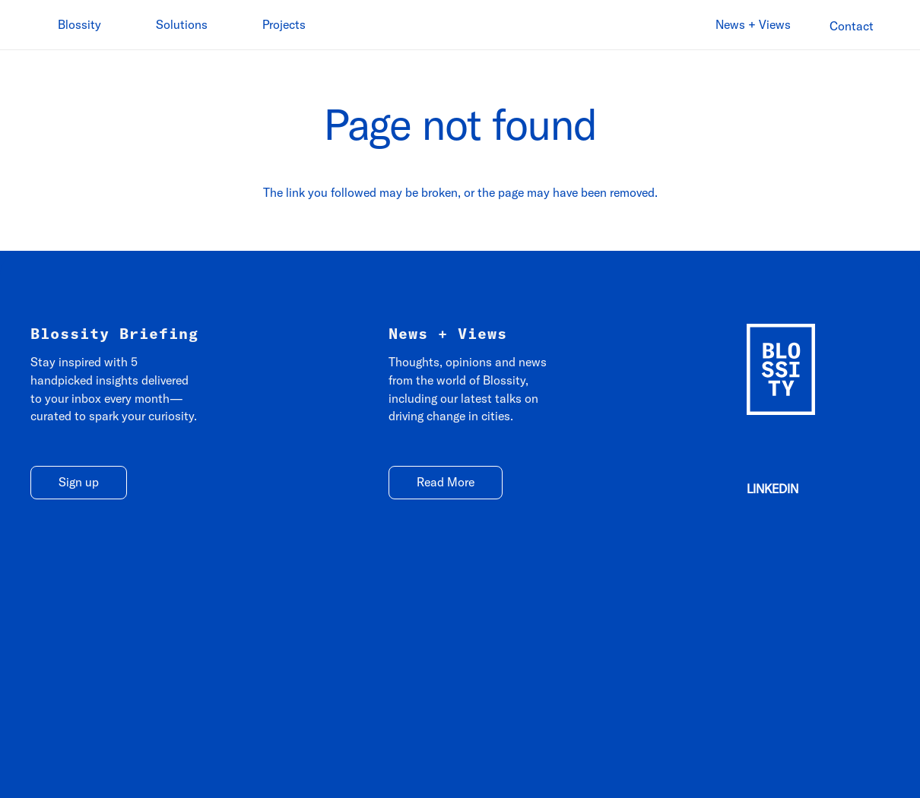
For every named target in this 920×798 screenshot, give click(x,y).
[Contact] (851, 26)
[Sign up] (78, 483)
